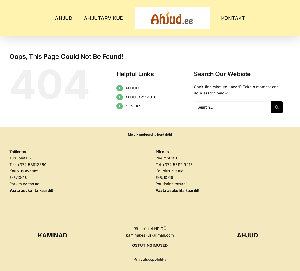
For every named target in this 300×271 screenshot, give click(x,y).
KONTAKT (134, 106)
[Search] (277, 107)
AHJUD (132, 88)
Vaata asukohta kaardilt (178, 190)
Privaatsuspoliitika (150, 259)
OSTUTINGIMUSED (150, 245)
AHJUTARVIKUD (140, 97)
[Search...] (232, 107)
